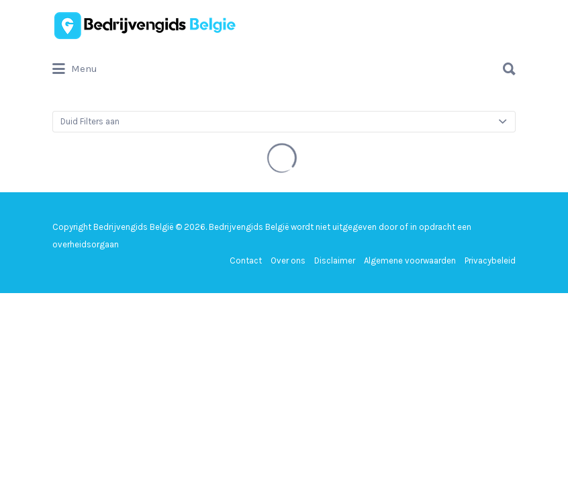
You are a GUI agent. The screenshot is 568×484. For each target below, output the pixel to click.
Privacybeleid (490, 260)
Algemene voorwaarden (410, 260)
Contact (246, 260)
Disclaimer (334, 260)
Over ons (288, 260)
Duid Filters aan (90, 121)
